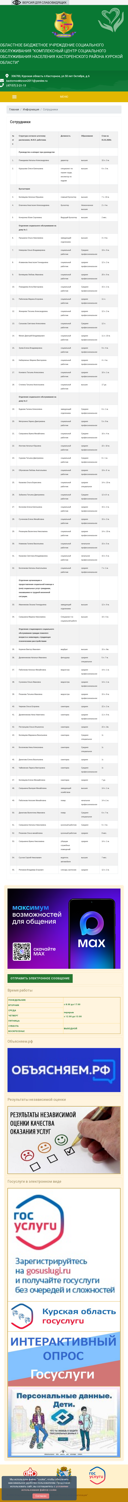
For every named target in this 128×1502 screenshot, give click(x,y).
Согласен (41, 1495)
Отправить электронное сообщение (40, 978)
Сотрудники (20, 122)
